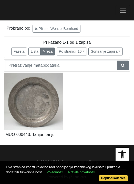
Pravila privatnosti (81, 172)
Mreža (48, 51)
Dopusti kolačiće (113, 178)
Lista (34, 51)
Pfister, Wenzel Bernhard (56, 29)
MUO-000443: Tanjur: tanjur (30, 134)
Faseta (19, 51)
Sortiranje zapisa (104, 51)
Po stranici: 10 (70, 51)
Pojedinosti (54, 172)
